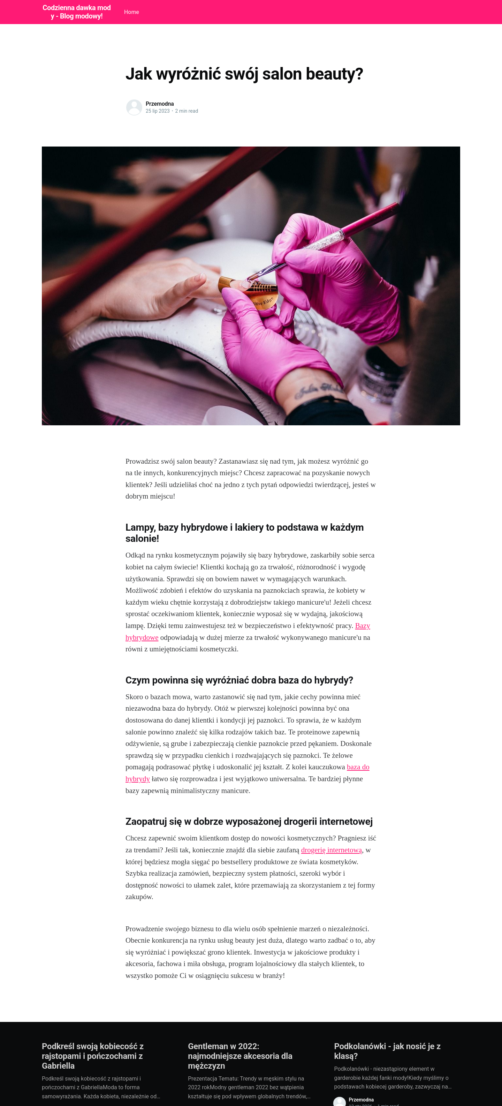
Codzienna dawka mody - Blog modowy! (77, 11)
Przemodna (160, 103)
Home (131, 12)
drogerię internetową (331, 850)
